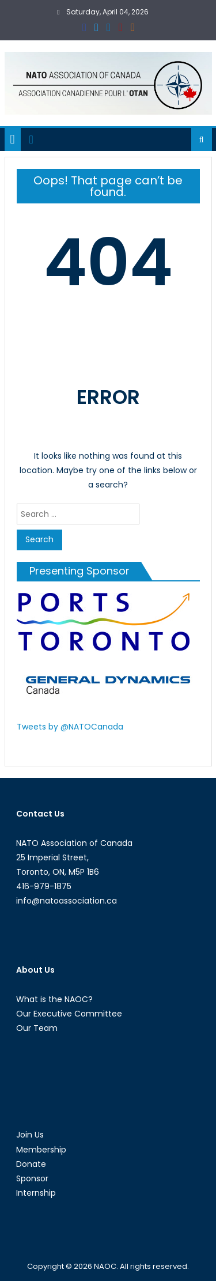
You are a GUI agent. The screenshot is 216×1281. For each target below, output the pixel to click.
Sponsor (32, 1178)
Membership (41, 1149)
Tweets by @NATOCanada (70, 726)
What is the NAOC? (54, 999)
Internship (36, 1193)
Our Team (37, 1028)
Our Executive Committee (69, 1013)
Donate (31, 1164)
